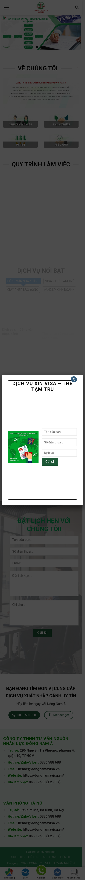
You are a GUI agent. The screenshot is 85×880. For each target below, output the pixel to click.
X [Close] (73, 379)
